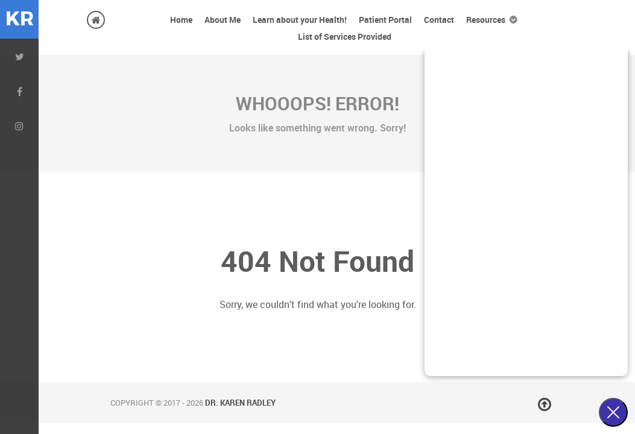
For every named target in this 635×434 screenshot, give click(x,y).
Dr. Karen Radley (240, 402)
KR (19, 19)
